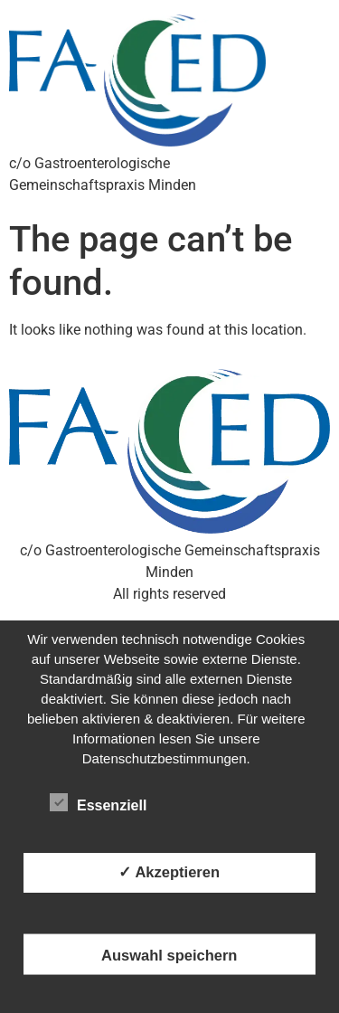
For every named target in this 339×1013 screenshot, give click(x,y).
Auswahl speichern (169, 954)
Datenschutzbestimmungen (164, 758)
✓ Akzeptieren (169, 872)
